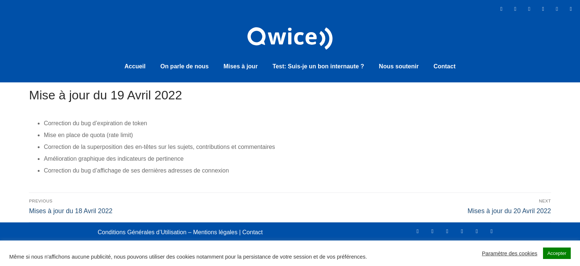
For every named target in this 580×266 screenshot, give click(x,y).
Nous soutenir (399, 65)
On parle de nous (184, 65)
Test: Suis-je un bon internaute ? (318, 65)
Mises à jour (240, 65)
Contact (445, 65)
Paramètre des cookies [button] (509, 253)
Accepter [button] (556, 253)
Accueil (135, 65)
